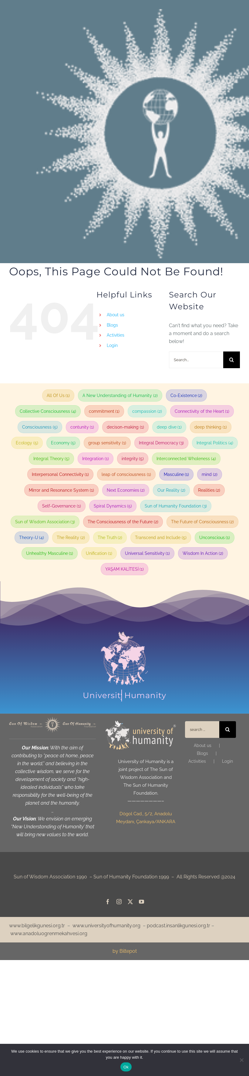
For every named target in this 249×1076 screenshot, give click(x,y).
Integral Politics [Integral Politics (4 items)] (215, 442)
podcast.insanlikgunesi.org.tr (178, 925)
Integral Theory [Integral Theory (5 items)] (51, 458)
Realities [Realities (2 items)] (209, 490)
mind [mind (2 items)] (209, 474)
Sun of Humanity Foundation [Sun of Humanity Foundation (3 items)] (176, 506)
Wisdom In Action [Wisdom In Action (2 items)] (203, 553)
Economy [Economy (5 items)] (63, 442)
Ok (126, 1067)
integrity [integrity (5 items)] (133, 458)
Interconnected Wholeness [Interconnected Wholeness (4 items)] (186, 458)
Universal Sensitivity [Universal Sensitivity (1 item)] (147, 553)
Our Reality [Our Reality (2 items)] (171, 490)
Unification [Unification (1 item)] (99, 553)
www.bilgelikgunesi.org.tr (37, 925)
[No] (241, 1060)
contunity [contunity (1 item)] (82, 427)
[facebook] (107, 901)
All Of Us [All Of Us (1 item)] (58, 395)
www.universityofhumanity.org (106, 925)
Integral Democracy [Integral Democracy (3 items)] (161, 442)
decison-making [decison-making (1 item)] (125, 427)
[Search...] (196, 359)
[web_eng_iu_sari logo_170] (140, 723)
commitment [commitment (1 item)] (104, 411)
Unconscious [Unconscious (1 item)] (214, 537)
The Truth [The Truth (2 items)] (110, 537)
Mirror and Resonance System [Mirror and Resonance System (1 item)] (61, 490)
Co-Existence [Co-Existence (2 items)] (186, 395)
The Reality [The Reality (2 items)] (71, 537)
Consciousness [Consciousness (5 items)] (40, 427)
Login (112, 345)
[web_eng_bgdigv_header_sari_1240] (52, 719)
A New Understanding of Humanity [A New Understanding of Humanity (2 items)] (120, 395)
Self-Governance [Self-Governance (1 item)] (61, 506)
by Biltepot (125, 951)
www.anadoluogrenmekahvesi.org (48, 933)
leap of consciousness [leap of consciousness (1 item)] (126, 474)
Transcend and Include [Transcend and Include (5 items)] (161, 537)
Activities (115, 335)
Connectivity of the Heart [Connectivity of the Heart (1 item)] (202, 411)
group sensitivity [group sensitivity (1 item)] (107, 442)
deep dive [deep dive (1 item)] (169, 427)
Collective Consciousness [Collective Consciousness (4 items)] (48, 411)
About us (115, 314)
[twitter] (130, 901)
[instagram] (119, 901)
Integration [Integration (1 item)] (95, 458)
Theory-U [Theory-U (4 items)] (31, 537)
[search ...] (202, 729)
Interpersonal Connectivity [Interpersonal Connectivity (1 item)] (60, 474)
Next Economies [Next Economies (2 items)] (126, 490)
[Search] (231, 359)
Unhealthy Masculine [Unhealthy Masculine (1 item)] (49, 553)
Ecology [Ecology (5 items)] (27, 442)
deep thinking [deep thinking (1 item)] (210, 427)
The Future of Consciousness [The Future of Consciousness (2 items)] (202, 521)
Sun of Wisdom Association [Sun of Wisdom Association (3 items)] (45, 521)
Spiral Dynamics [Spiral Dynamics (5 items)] (113, 506)
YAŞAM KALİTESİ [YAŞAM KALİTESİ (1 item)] (124, 569)
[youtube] (141, 901)
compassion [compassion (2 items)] (147, 411)
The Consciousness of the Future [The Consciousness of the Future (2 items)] (123, 521)
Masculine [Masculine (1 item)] (176, 474)
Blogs (112, 325)
